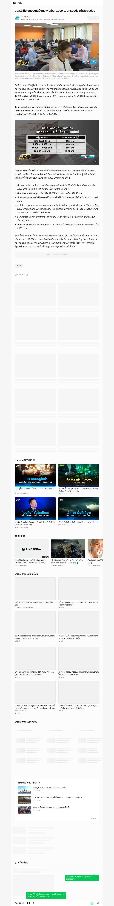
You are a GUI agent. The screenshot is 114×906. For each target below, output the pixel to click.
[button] (19, 903)
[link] (28, 903)
